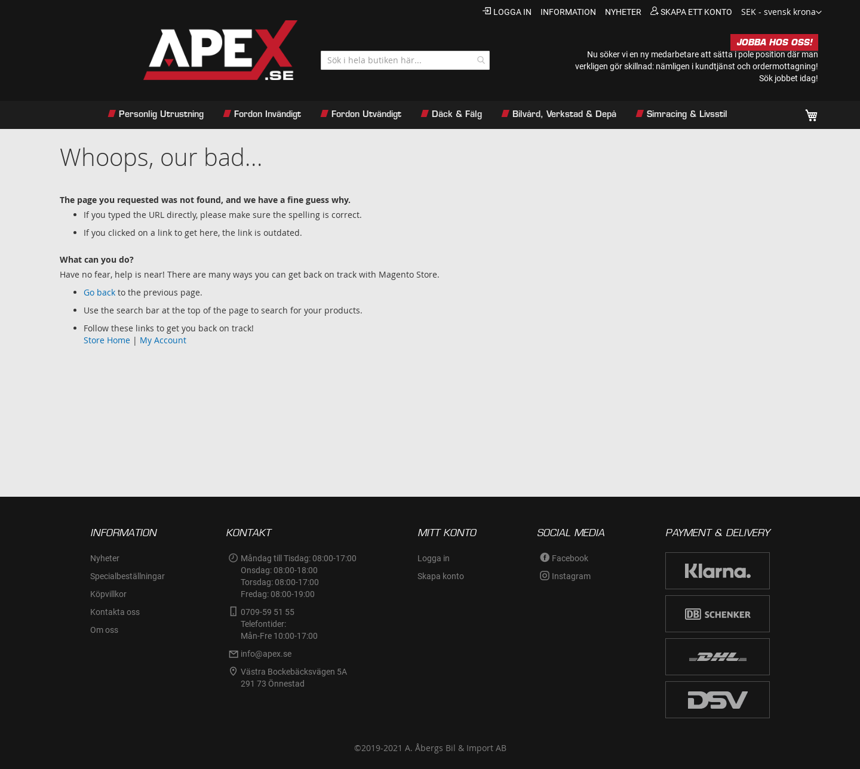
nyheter (623, 12)
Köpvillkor (108, 594)
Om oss (104, 630)
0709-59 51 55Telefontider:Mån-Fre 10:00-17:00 (279, 624)
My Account (163, 340)
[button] (781, 12)
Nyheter (104, 558)
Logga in (512, 12)
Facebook (570, 558)
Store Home (107, 340)
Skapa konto (440, 576)
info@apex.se (266, 654)
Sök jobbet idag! (788, 78)
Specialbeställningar (127, 576)
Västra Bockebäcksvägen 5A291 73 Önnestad (294, 677)
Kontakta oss (115, 612)
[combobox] (405, 60)
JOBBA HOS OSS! (774, 42)
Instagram (571, 576)
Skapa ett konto (696, 12)
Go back (99, 292)
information (568, 12)
